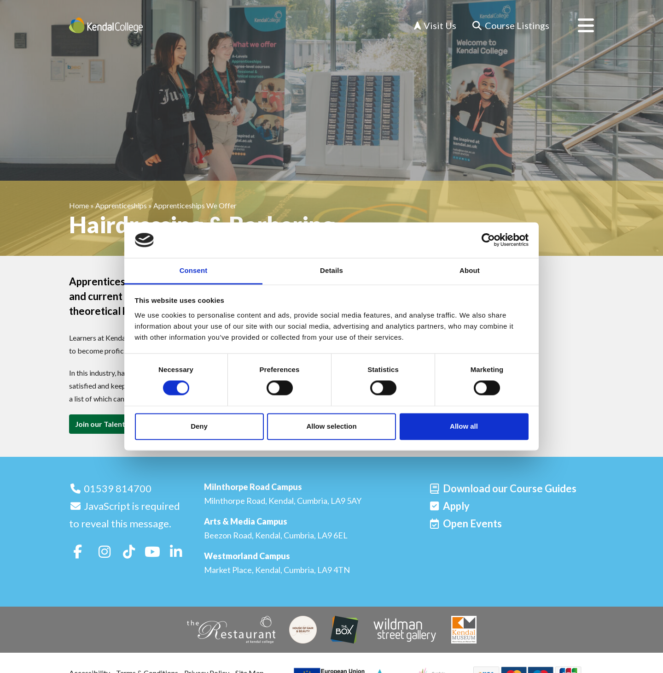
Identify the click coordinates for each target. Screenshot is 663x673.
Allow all (464, 426)
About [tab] (469, 270)
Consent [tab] (194, 270)
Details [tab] (331, 270)
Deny (199, 426)
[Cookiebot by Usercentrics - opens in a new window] (488, 240)
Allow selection (331, 426)
